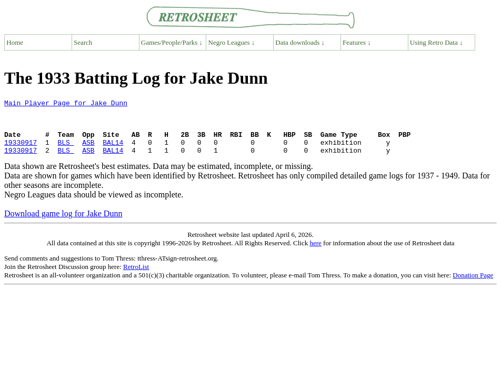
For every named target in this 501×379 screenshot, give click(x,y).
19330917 (20, 151)
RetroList (136, 278)
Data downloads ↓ (300, 42)
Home (14, 42)
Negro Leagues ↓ (231, 42)
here (315, 254)
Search (83, 42)
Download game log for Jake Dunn (63, 224)
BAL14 (113, 151)
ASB (88, 151)
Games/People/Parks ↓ (172, 42)
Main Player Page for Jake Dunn (65, 104)
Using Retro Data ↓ (436, 42)
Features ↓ (357, 42)
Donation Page (473, 286)
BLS (65, 151)
